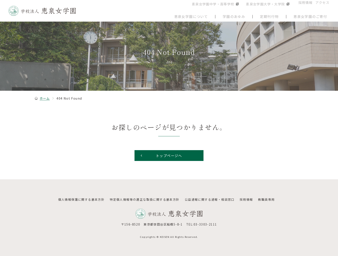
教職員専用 (266, 199)
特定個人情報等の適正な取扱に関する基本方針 (144, 199)
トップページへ (161, 155)
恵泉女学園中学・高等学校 (221, 6)
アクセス (322, 6)
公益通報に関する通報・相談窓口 (210, 199)
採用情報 (303, 6)
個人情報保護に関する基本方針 (81, 199)
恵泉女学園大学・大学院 (269, 6)
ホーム (42, 98)
